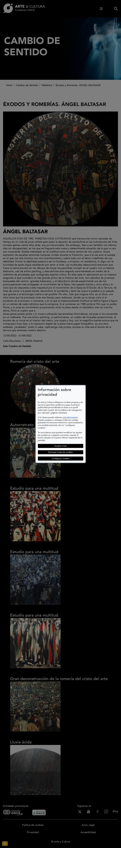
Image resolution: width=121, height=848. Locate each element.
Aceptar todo (60, 446)
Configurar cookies (67, 458)
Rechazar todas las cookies (60, 452)
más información (70, 417)
